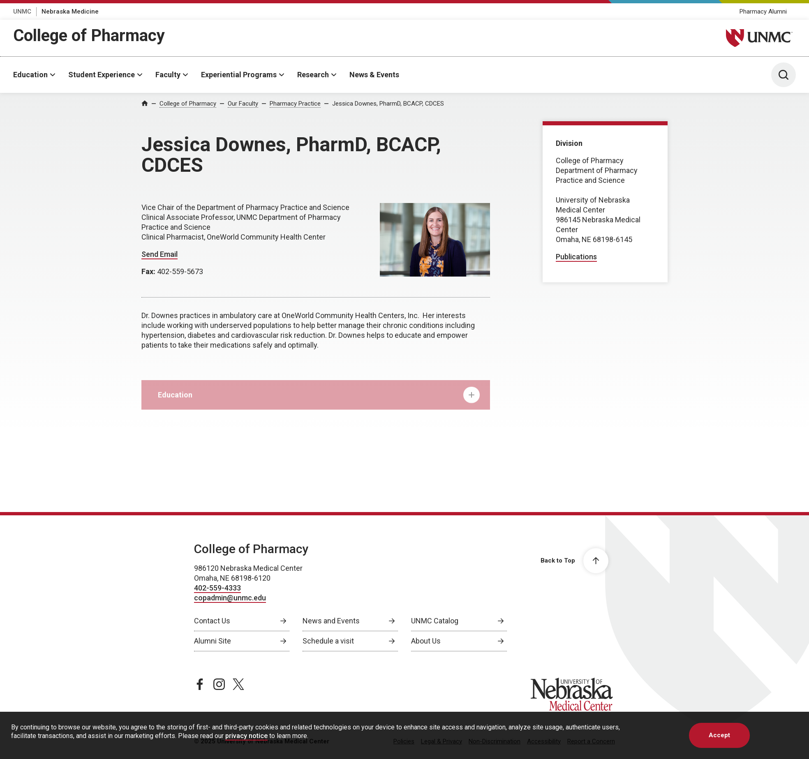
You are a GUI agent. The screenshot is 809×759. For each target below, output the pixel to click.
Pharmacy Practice (295, 103)
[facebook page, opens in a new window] (200, 684)
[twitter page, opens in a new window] (238, 684)
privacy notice (246, 736)
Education (30, 74)
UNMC (22, 11)
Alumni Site (212, 641)
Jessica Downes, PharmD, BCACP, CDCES (388, 103)
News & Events (374, 74)
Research (313, 74)
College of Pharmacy (89, 35)
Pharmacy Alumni (763, 11)
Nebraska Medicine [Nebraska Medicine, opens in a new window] (70, 11)
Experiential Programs (239, 74)
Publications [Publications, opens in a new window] (576, 256)
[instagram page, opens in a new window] (219, 684)
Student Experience (101, 74)
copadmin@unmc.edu (230, 597)
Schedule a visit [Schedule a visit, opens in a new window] (328, 641)
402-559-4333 (217, 588)
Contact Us (212, 620)
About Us (426, 641)
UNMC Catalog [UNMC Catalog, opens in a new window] (434, 620)
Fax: (149, 271)
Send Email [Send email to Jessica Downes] (159, 254)
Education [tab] (319, 400)
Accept (719, 735)
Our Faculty (243, 103)
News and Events (331, 620)
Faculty (167, 74)
